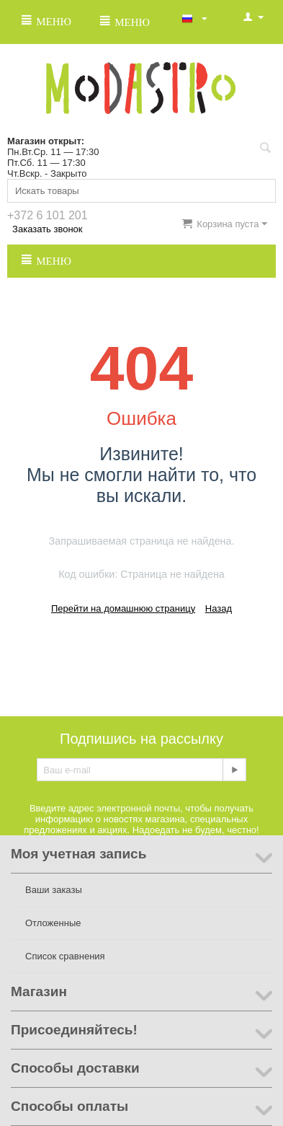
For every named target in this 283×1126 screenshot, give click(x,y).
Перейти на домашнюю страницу (123, 608)
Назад (218, 608)
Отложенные (53, 923)
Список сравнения (65, 956)
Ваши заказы (53, 889)
